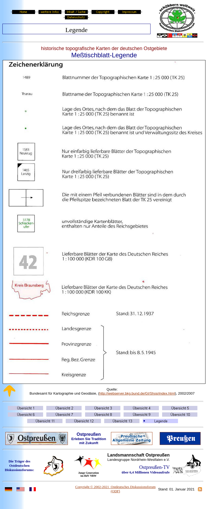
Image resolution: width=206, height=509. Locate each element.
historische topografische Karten (75, 48)
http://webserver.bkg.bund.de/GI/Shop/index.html (137, 393)
